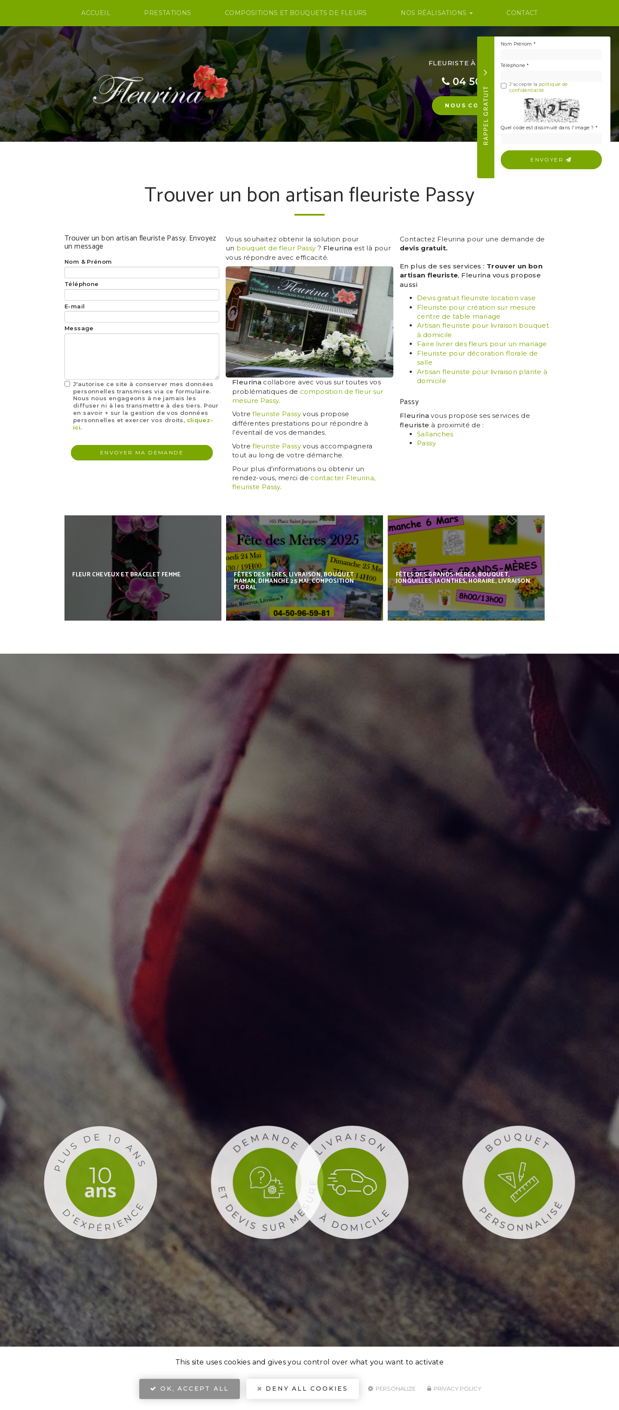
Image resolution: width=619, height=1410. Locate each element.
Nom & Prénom (88, 261)
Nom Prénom (518, 44)
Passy (426, 443)
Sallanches (435, 434)
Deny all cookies (302, 1391)
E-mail (74, 306)
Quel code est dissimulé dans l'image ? (549, 128)
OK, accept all (189, 1391)
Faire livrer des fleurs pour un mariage (482, 344)
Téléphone (515, 65)
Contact (522, 13)
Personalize (392, 1391)
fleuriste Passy (276, 414)
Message (79, 328)
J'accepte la (534, 87)
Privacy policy (454, 1391)
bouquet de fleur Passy (276, 248)
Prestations (167, 13)
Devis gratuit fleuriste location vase (476, 298)
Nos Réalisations (436, 13)
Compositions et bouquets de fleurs (296, 13)
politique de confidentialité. (538, 87)
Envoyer (551, 159)
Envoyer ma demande (142, 452)
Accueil (95, 13)
